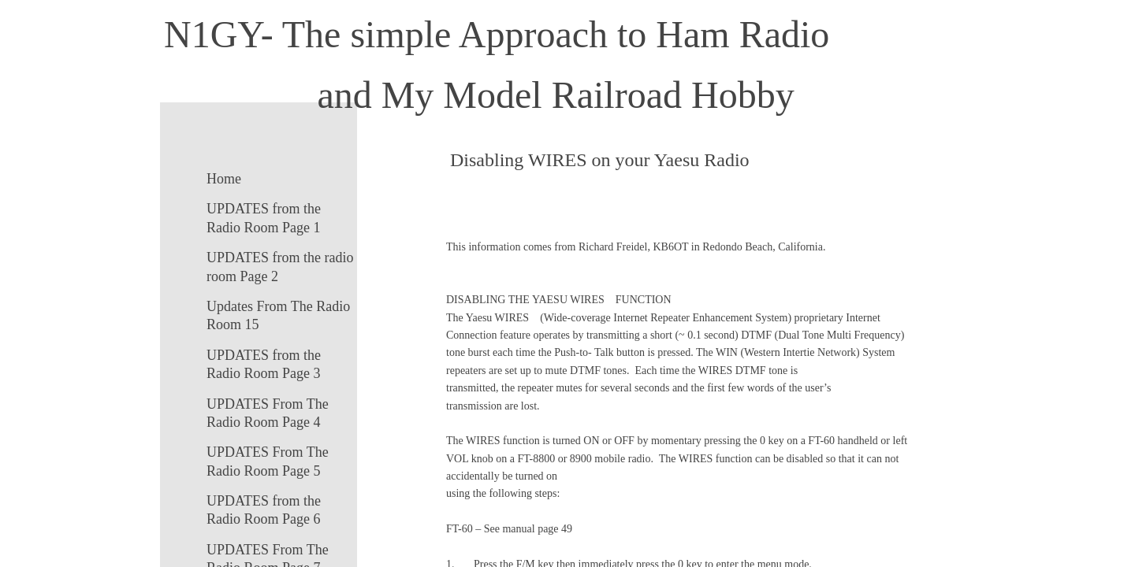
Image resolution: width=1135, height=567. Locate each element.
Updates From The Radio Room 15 (278, 315)
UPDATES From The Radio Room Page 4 (268, 413)
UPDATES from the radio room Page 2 (280, 267)
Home (224, 179)
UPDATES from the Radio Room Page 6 (264, 510)
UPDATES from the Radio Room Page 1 (264, 218)
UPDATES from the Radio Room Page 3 (264, 364)
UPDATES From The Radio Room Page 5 (268, 461)
